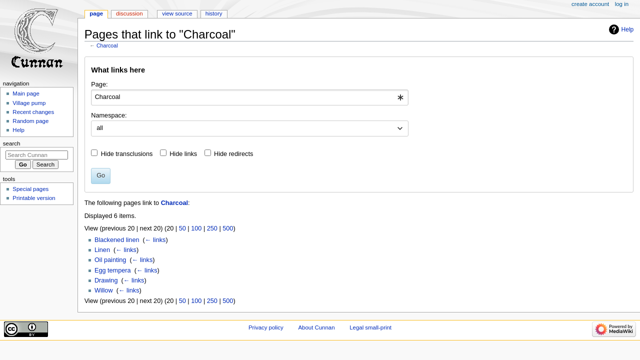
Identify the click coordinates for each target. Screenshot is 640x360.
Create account (590, 4)
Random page (30, 121)
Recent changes (33, 112)
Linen (102, 250)
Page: (99, 84)
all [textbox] (99, 128)
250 (212, 228)
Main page (26, 93)
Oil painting (110, 260)
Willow (103, 290)
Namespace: (108, 115)
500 (227, 228)
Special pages (30, 189)
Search (11, 143)
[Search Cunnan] (37, 155)
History (214, 13)
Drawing (106, 280)
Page (96, 13)
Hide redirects (233, 154)
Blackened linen (117, 240)
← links (155, 240)
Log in (621, 4)
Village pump (29, 103)
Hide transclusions (127, 154)
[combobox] (249, 98)
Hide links (183, 154)
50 (182, 228)
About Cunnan (316, 327)
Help (628, 29)
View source (177, 13)
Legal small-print (371, 327)
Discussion (129, 13)
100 (196, 228)
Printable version (33, 198)
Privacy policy (266, 327)
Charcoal (107, 45)
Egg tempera (112, 270)
